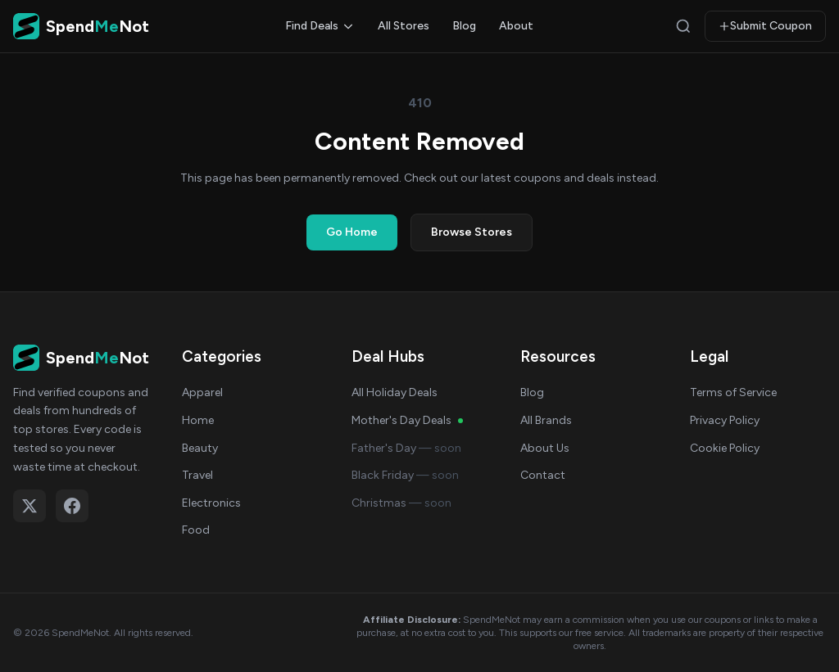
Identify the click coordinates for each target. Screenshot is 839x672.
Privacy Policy (725, 420)
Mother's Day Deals (407, 420)
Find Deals (320, 26)
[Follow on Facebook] (72, 505)
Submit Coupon (765, 26)
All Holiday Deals (394, 392)
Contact (542, 475)
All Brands (546, 420)
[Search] (683, 26)
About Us (544, 448)
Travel (197, 475)
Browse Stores (471, 232)
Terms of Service (733, 392)
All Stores (403, 26)
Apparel (202, 392)
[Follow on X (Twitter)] (29, 505)
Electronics (211, 503)
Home (198, 420)
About (516, 26)
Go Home (352, 232)
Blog (464, 26)
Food (196, 530)
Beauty (200, 448)
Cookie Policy (725, 448)
